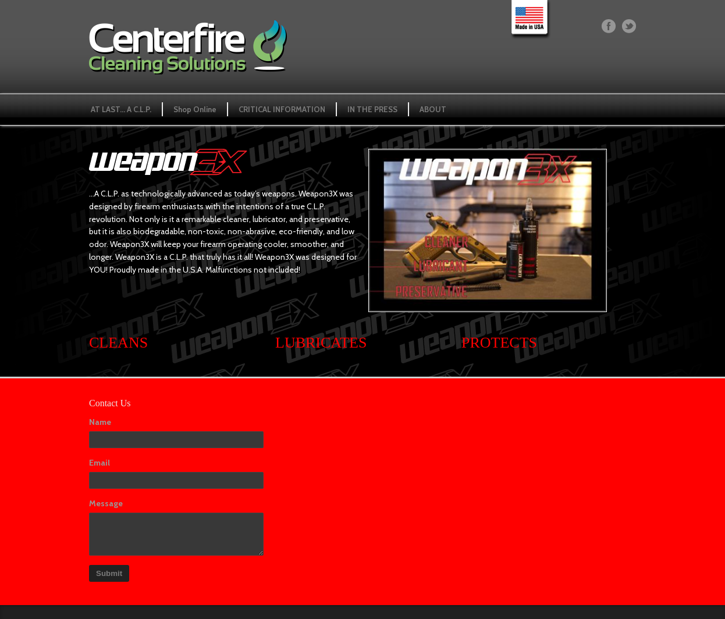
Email (99, 462)
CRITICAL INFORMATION (282, 109)
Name (100, 422)
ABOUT (433, 109)
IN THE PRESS (372, 109)
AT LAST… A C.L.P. (121, 109)
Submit (109, 573)
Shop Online (194, 109)
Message (106, 503)
